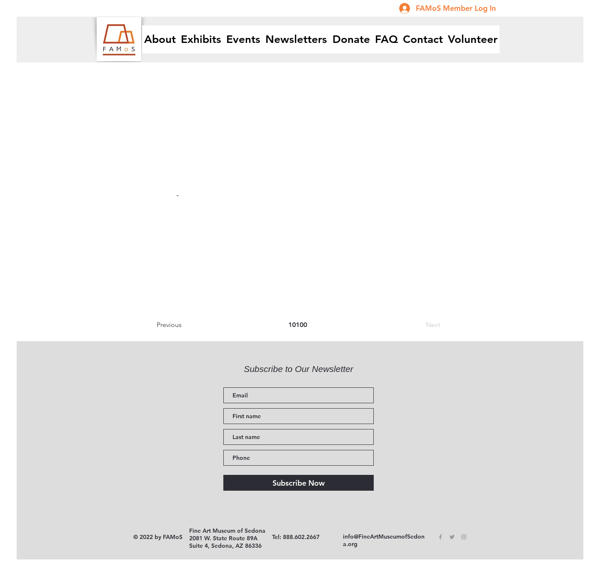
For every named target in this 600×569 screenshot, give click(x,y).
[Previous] (184, 325)
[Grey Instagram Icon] (463, 537)
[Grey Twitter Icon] (452, 537)
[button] (201, 39)
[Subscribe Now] (298, 483)
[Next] (419, 325)
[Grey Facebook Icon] (440, 537)
